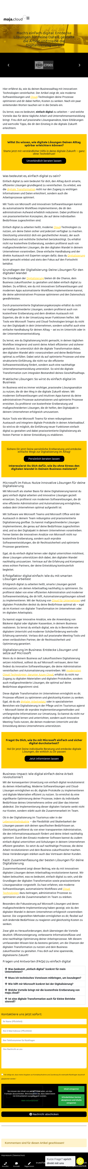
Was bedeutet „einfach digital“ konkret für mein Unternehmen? (35, 970)
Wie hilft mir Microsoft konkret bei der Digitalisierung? (40, 984)
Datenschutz (19, 1155)
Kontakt (16, 1164)
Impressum (6, 1155)
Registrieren (29, 1164)
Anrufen (5, 1164)
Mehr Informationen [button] (29, 1101)
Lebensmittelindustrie (16, 821)
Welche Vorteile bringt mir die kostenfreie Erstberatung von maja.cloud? (42, 991)
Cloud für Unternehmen (66, 600)
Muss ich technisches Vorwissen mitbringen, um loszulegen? (44, 977)
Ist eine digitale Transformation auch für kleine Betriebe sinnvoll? (40, 1000)
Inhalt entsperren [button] (71, 1089)
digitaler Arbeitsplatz (33, 701)
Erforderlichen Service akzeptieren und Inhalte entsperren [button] (71, 1100)
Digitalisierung (76, 255)
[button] (8, 65)
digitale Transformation (21, 189)
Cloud (33, 97)
